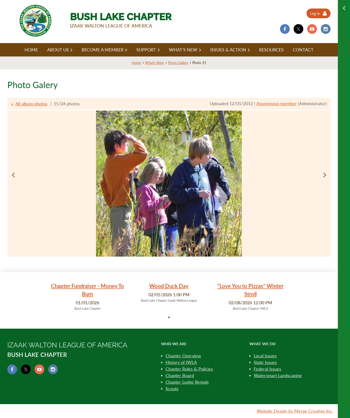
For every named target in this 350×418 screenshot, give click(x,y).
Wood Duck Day (169, 286)
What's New (154, 63)
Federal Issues (267, 369)
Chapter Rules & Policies (189, 369)
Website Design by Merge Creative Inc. (295, 411)
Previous (13, 175)
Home (136, 63)
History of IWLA (181, 362)
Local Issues (265, 355)
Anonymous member (276, 103)
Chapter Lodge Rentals (187, 382)
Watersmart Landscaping (278, 375)
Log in (315, 13)
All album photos (31, 103)
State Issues (265, 362)
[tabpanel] (87, 296)
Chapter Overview (183, 355)
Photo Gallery (178, 63)
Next (325, 175)
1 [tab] (169, 317)
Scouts (172, 388)
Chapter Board (180, 375)
